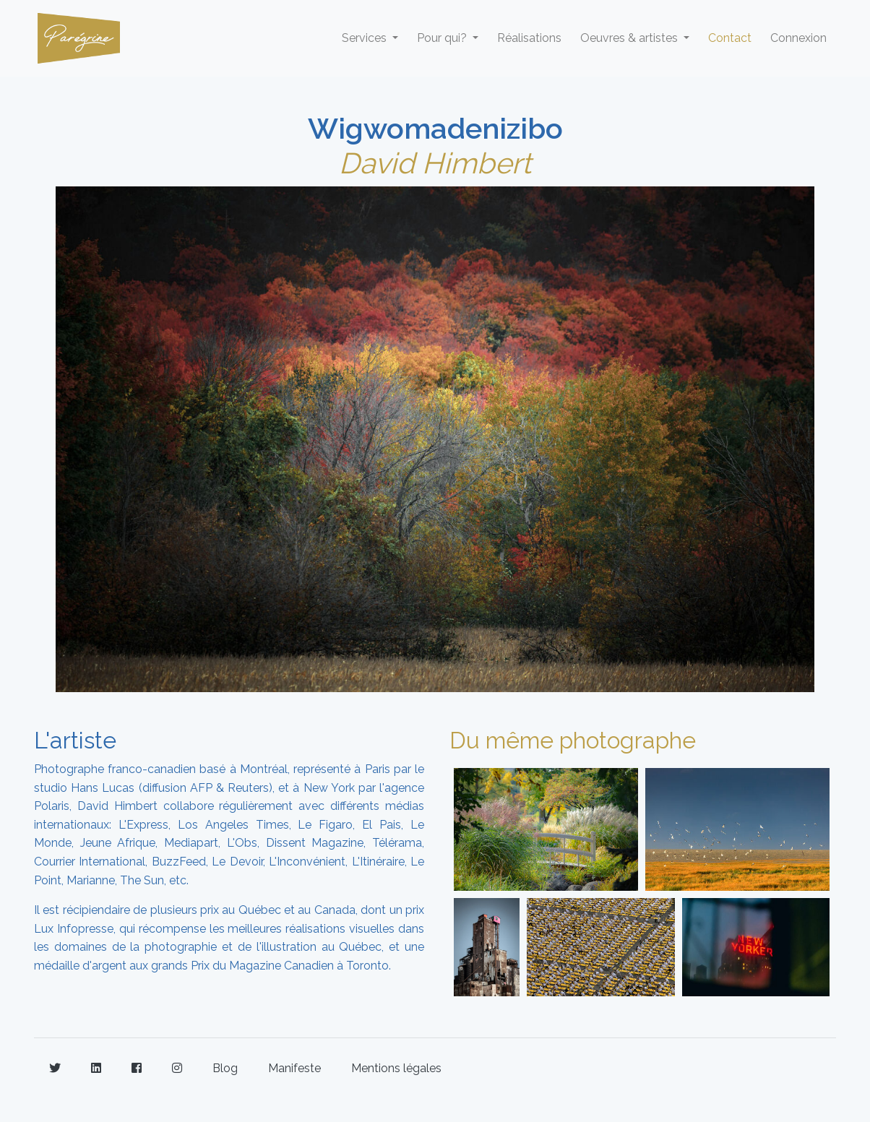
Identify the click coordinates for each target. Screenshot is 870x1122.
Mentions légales (396, 1068)
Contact (729, 38)
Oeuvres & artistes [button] (630, 38)
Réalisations (529, 38)
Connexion (798, 38)
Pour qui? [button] (443, 38)
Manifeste (294, 1068)
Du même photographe (572, 740)
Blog (225, 1068)
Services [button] (365, 38)
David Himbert (435, 163)
